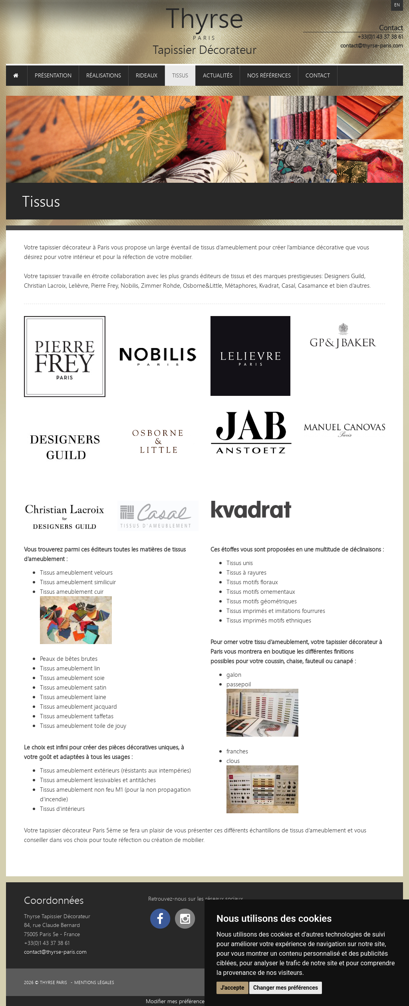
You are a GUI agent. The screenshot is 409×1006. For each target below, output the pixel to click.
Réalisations (103, 75)
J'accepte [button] (232, 987)
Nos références (269, 75)
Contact (318, 75)
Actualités (217, 75)
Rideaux (146, 75)
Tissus (180, 75)
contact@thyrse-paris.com (371, 45)
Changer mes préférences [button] (285, 987)
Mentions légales (94, 982)
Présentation (53, 75)
